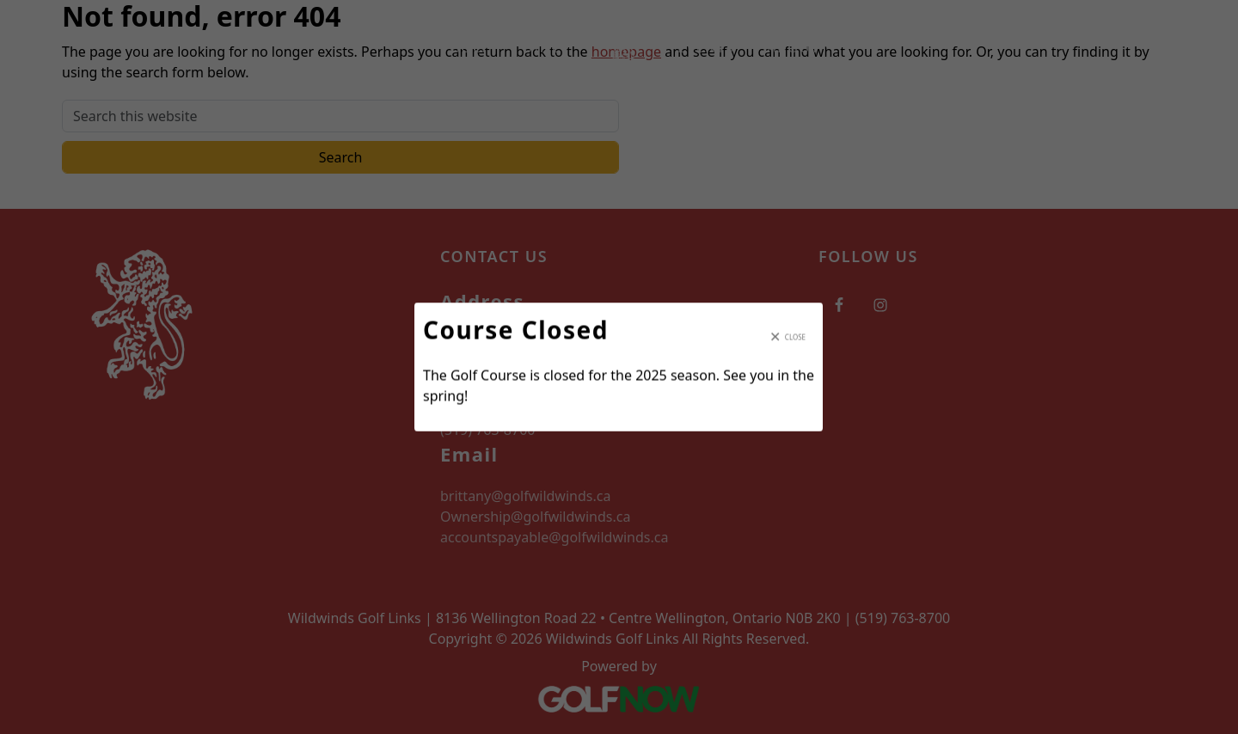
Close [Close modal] (795, 336)
